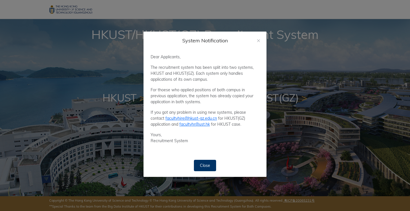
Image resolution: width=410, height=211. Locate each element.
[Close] (258, 40)
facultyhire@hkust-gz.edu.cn (191, 118)
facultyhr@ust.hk (194, 124)
